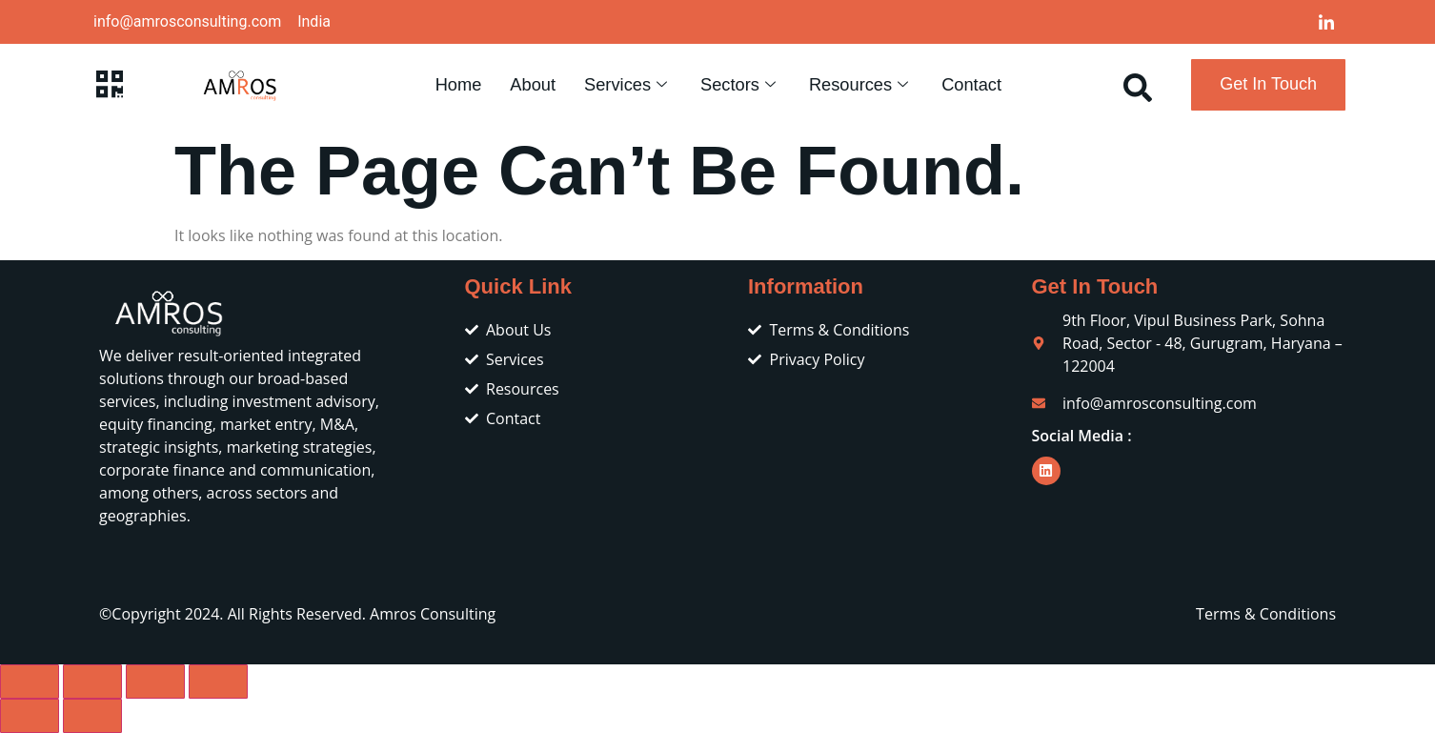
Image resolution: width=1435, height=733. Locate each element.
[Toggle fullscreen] (92, 681)
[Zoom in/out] (29, 681)
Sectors (740, 84)
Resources (861, 84)
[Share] (155, 681)
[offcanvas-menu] (110, 84)
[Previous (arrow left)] (29, 716)
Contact (972, 84)
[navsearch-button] (1138, 85)
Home (457, 84)
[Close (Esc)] (218, 681)
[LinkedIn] (1326, 22)
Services (627, 84)
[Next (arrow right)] (92, 716)
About (532, 84)
